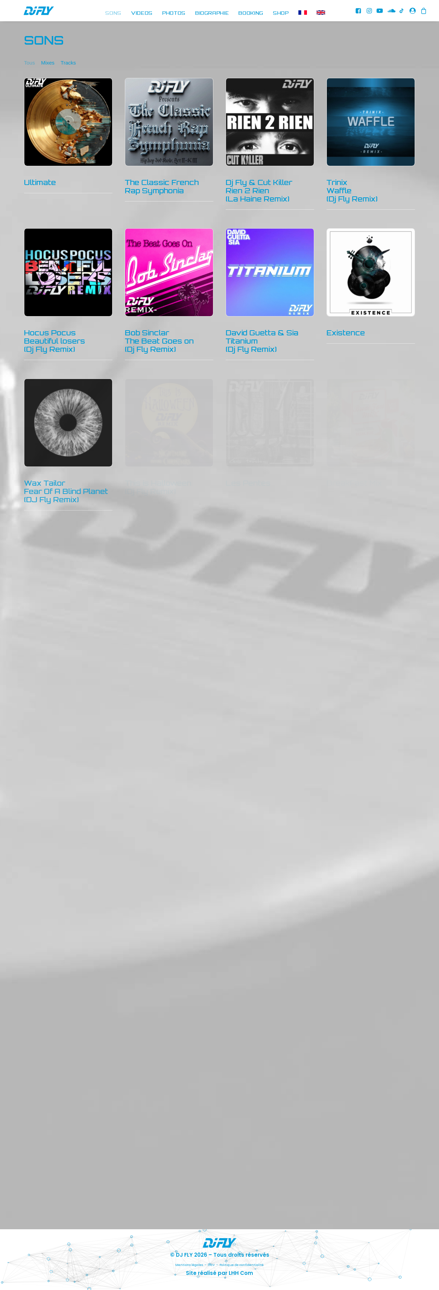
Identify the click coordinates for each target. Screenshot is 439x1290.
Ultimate (40, 188)
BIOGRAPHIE (212, 13)
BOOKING (250, 13)
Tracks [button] (68, 69)
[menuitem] (113, 13)
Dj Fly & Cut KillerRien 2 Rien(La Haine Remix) (259, 196)
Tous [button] (29, 69)
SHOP (281, 13)
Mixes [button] (48, 69)
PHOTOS (174, 13)
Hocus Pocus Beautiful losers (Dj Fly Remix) (54, 347)
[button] (359, 13)
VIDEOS (142, 13)
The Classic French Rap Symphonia (162, 192)
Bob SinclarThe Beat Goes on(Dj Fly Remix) (159, 347)
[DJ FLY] (27, 13)
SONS (113, 13)
